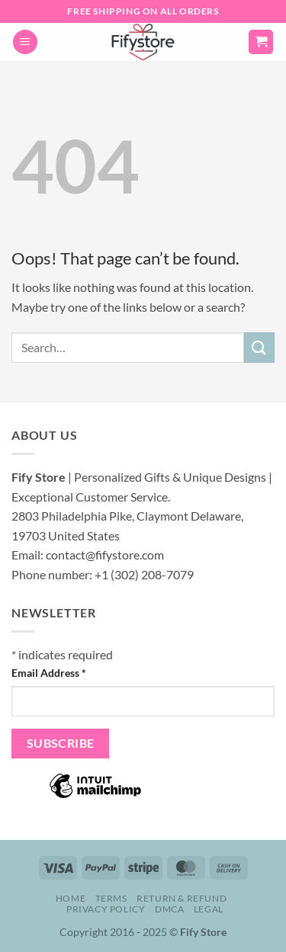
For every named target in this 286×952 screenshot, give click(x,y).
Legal (208, 909)
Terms (111, 898)
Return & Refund (182, 898)
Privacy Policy (106, 909)
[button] (25, 42)
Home (70, 898)
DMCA (169, 909)
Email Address (48, 672)
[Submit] (259, 347)
